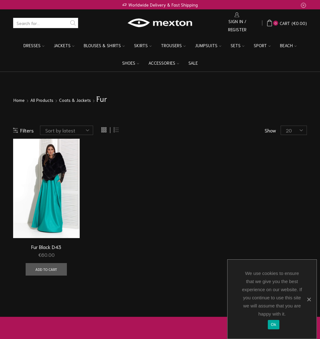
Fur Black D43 (46, 246)
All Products (41, 100)
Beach (288, 45)
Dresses (33, 45)
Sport (262, 45)
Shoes (130, 63)
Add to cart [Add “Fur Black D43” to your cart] (46, 269)
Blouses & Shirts (104, 45)
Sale (193, 63)
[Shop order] (66, 130)
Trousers (173, 45)
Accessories (163, 63)
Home (19, 100)
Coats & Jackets (75, 100)
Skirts (143, 45)
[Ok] (309, 299)
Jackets (64, 45)
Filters (23, 130)
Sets (237, 45)
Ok (273, 324)
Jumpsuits (208, 45)
